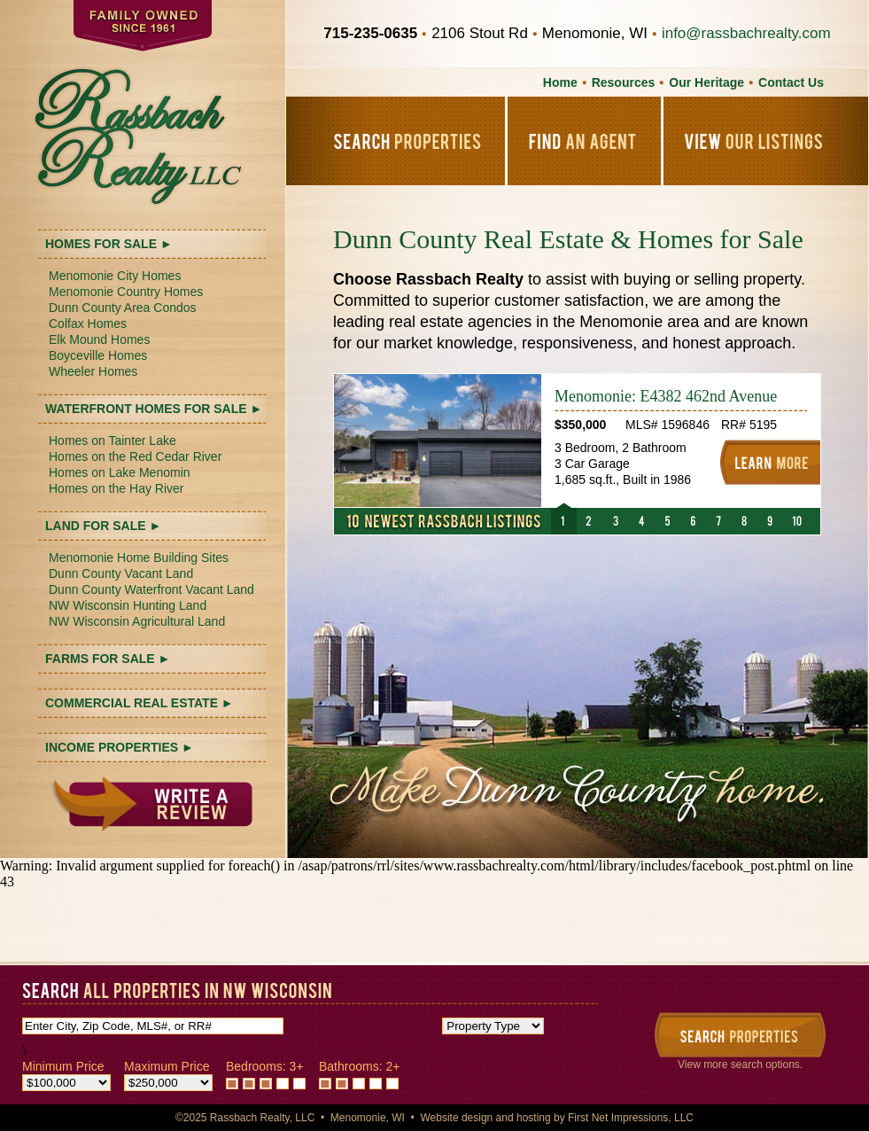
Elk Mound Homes (99, 339)
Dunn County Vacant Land (121, 573)
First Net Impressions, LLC (631, 1118)
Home (560, 82)
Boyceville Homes (98, 355)
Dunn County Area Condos (123, 307)
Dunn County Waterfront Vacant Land (151, 589)
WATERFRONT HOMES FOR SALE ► (153, 409)
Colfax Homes (88, 323)
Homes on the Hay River (116, 488)
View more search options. (740, 1064)
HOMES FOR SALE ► (109, 244)
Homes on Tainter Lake (112, 440)
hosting (533, 1118)
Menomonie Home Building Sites (139, 557)
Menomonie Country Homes (126, 292)
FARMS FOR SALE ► (107, 658)
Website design (456, 1118)
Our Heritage (706, 82)
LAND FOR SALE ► (103, 526)
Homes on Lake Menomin (119, 472)
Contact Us (791, 82)
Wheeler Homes (93, 371)
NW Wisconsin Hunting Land (127, 605)
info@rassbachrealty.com (746, 33)
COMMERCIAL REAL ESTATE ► (139, 703)
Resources (624, 82)
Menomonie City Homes (115, 276)
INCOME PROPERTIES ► (119, 747)
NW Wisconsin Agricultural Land (137, 621)
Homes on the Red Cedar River (135, 456)
